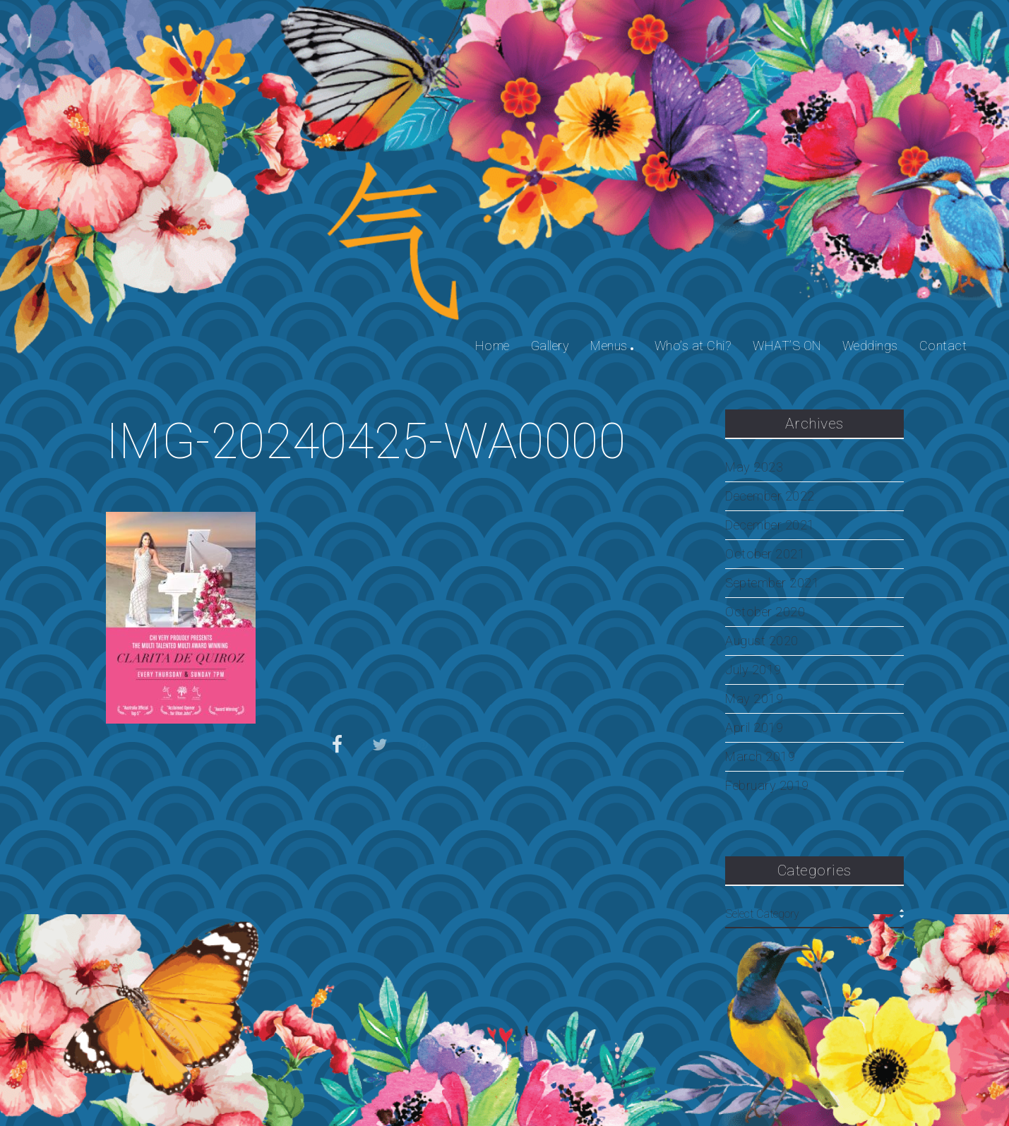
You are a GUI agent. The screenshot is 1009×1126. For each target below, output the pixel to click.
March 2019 (760, 757)
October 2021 (765, 554)
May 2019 (754, 699)
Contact (943, 345)
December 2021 (770, 525)
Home (492, 345)
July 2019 (753, 670)
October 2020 (765, 612)
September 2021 (772, 583)
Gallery (550, 345)
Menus (609, 345)
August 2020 (762, 641)
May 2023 (754, 467)
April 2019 (754, 728)
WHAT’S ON (787, 345)
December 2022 (770, 496)
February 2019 (767, 786)
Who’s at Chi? (693, 345)
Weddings (870, 345)
